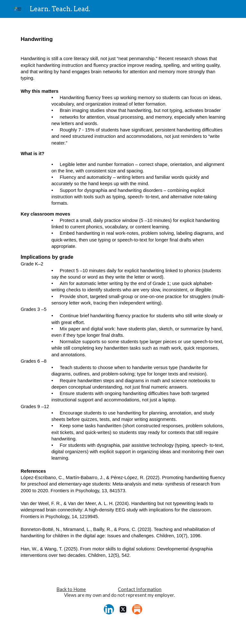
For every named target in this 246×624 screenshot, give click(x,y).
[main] (123, 296)
